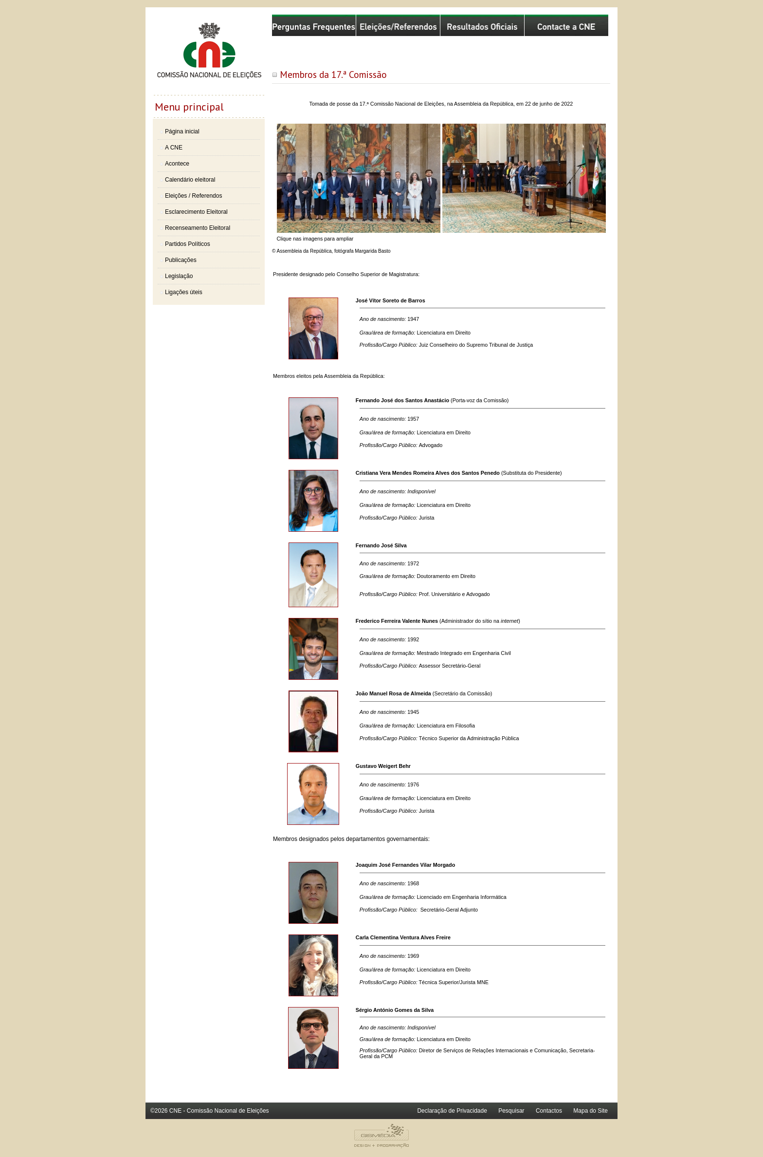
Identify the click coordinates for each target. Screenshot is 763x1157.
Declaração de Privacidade (452, 1110)
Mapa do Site (590, 1110)
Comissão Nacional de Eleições (209, 54)
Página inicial (182, 131)
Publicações (181, 260)
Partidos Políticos (187, 244)
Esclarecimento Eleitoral (196, 211)
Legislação (179, 276)
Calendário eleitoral (190, 179)
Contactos (549, 1110)
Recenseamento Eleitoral (197, 227)
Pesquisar (511, 1110)
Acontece (177, 163)
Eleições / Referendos (193, 195)
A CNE (173, 147)
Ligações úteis (183, 292)
